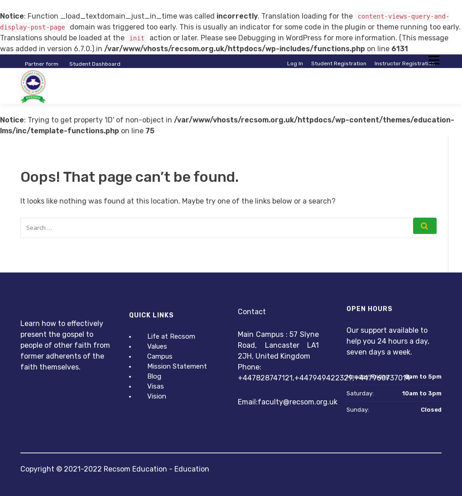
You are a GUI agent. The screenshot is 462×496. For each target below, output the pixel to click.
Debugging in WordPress (280, 38)
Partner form (41, 64)
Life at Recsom (171, 336)
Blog (154, 376)
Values (157, 346)
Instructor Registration (405, 63)
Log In (295, 63)
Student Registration (338, 63)
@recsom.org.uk (310, 402)
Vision (156, 396)
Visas (155, 386)
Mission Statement (177, 366)
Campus (160, 356)
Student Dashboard (94, 64)
